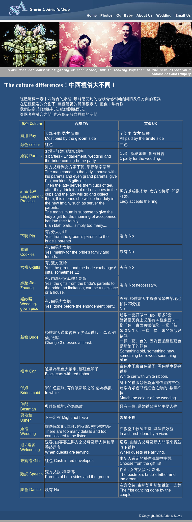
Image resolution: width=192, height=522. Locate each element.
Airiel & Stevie (173, 516)
